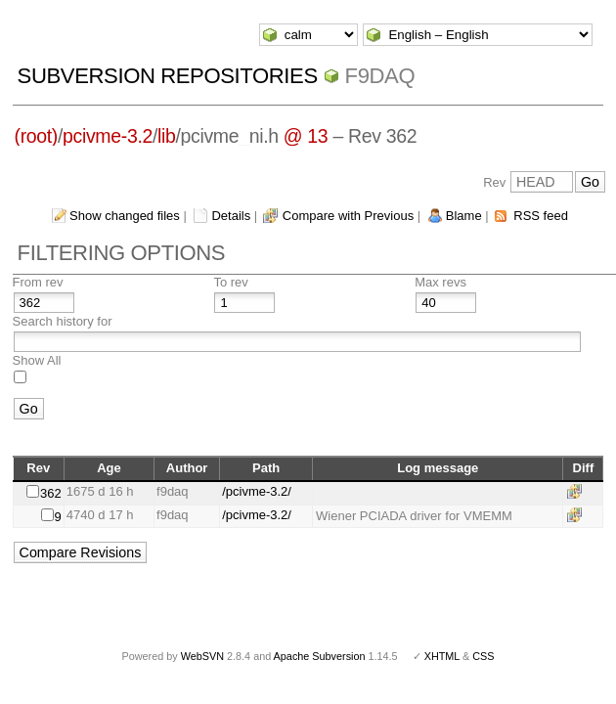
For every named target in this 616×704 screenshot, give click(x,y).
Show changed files (124, 215)
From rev (38, 282)
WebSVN (202, 656)
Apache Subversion (320, 656)
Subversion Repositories (168, 76)
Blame (464, 215)
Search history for (62, 321)
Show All (37, 360)
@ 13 (306, 136)
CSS (483, 656)
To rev (230, 282)
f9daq (380, 76)
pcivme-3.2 (108, 136)
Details (230, 215)
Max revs (440, 282)
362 (51, 493)
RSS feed (540, 215)
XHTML (442, 656)
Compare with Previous (348, 215)
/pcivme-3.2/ (256, 491)
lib (166, 136)
